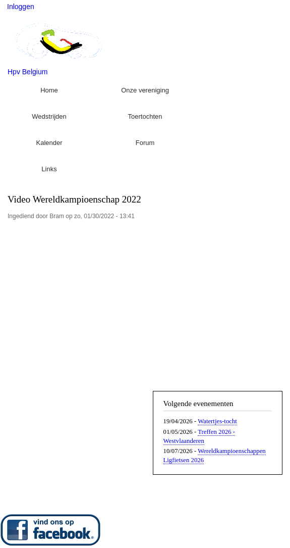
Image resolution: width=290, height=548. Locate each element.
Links (48, 169)
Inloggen (20, 7)
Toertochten (145, 116)
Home (49, 90)
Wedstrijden (49, 116)
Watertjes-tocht (217, 421)
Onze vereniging (145, 90)
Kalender (49, 142)
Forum (145, 142)
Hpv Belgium (27, 72)
